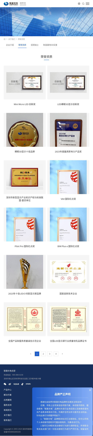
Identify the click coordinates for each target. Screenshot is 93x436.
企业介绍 (10, 45)
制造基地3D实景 (53, 45)
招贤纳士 (36, 45)
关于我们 (11, 39)
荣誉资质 (21, 39)
